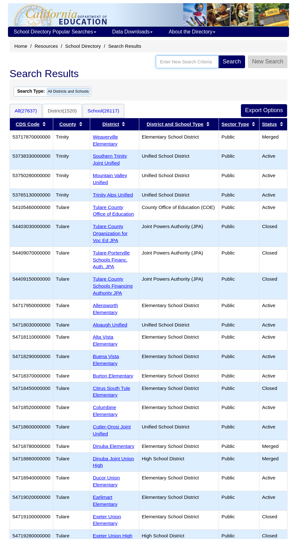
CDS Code (28, 124)
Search (232, 61)
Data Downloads (132, 31)
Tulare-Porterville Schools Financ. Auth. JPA (111, 260)
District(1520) (62, 110)
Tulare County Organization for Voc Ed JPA (110, 233)
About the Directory (192, 31)
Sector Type (235, 124)
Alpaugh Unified (110, 324)
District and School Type (175, 124)
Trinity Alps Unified (113, 195)
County (67, 124)
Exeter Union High (112, 535)
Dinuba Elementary (113, 446)
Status (269, 124)
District (110, 124)
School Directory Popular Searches (55, 31)
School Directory (83, 46)
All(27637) (26, 110)
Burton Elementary (113, 375)
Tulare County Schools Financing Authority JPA (113, 286)
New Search (267, 61)
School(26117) (104, 110)
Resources (46, 46)
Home (20, 46)
